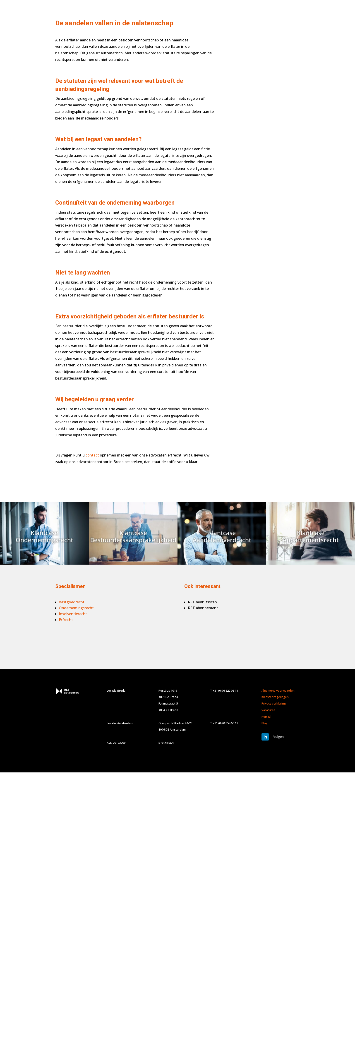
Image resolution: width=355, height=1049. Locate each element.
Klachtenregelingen (275, 697)
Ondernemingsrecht (76, 607)
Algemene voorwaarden (278, 690)
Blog (264, 723)
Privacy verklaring (273, 703)
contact (92, 455)
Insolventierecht (73, 613)
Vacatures (268, 710)
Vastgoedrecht (71, 602)
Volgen (278, 736)
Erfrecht (66, 619)
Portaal (266, 716)
